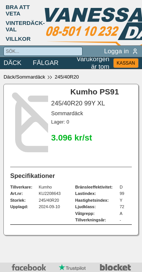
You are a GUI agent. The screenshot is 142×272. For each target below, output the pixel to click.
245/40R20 (67, 77)
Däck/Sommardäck (24, 77)
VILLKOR (18, 39)
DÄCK (12, 62)
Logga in (121, 51)
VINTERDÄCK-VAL (25, 26)
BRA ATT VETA (18, 10)
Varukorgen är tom (92, 63)
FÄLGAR (46, 62)
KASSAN (126, 63)
